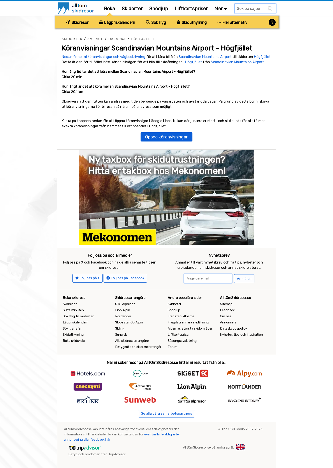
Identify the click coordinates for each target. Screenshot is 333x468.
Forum (172, 347)
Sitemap (226, 304)
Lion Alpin (122, 310)
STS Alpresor (125, 304)
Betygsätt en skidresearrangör (138, 347)
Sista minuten (73, 310)
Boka (109, 9)
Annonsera (228, 322)
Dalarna (117, 39)
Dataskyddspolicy (233, 328)
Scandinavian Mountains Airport (205, 57)
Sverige (95, 39)
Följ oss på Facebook (125, 278)
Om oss (225, 316)
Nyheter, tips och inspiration (241, 335)
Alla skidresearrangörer (132, 341)
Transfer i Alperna (181, 316)
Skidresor (77, 22)
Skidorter (132, 9)
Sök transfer (72, 328)
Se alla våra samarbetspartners (166, 413)
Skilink (119, 328)
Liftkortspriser (191, 9)
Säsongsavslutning (182, 341)
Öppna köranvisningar (166, 137)
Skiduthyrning (192, 22)
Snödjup (158, 9)
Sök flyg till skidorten (78, 316)
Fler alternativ (232, 22)
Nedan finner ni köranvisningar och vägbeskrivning (103, 57)
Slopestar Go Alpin (129, 322)
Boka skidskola (74, 341)
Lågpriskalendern (117, 22)
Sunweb (121, 335)
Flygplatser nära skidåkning (188, 322)
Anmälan (244, 279)
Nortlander (123, 316)
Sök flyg (156, 22)
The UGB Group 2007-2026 (242, 429)
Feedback (227, 310)
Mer (220, 9)
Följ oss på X (87, 278)
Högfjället (143, 39)
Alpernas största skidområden (190, 328)
